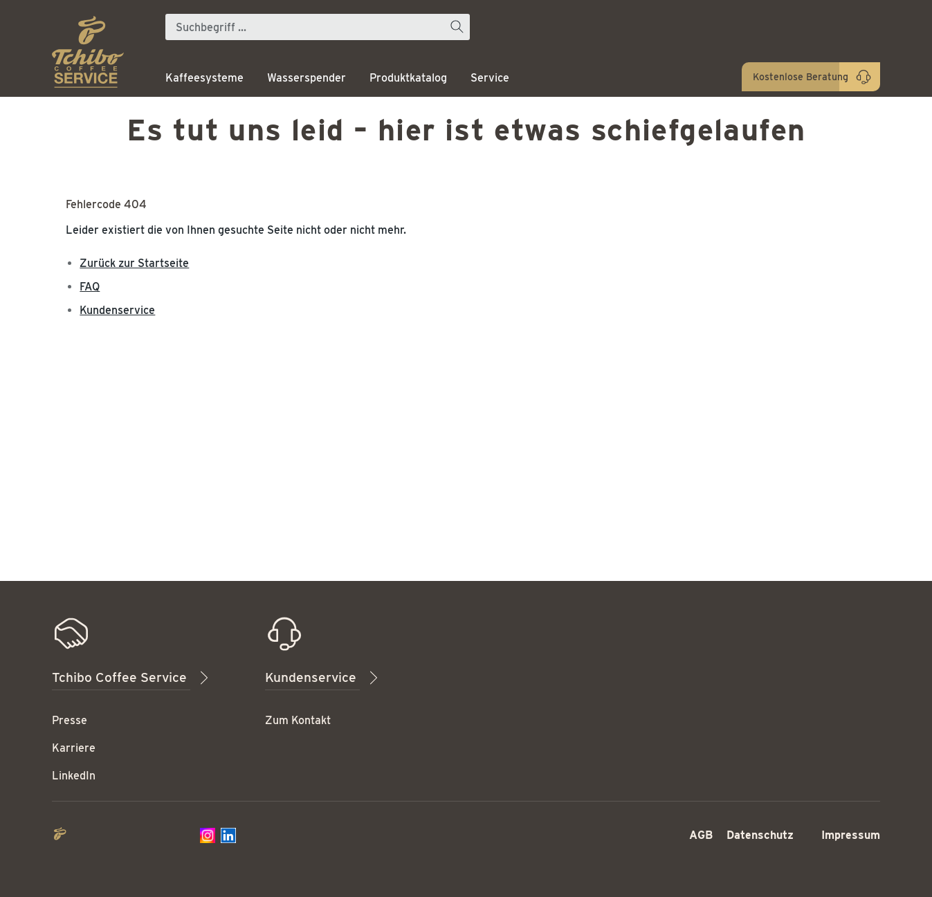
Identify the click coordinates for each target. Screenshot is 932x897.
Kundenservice (117, 310)
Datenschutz (760, 835)
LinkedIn (73, 775)
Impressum (850, 835)
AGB (701, 835)
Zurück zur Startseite (134, 263)
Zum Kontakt (298, 720)
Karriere (73, 748)
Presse (69, 720)
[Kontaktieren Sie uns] (811, 76)
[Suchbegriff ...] (304, 27)
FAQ (90, 286)
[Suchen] (457, 27)
